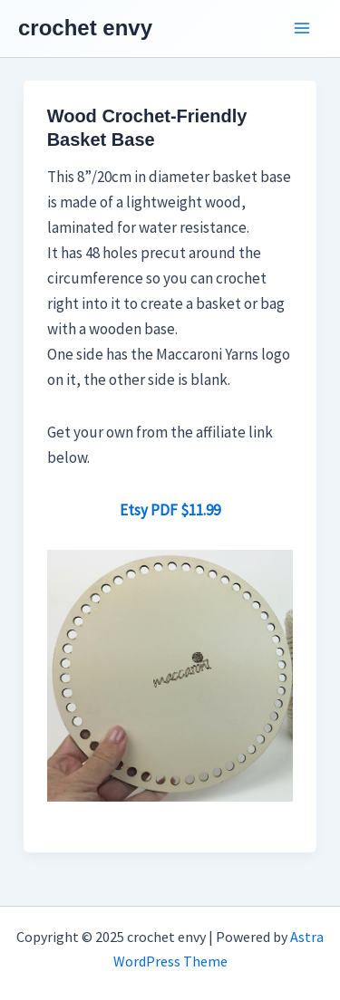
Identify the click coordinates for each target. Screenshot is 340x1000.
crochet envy (85, 27)
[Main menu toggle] (302, 29)
